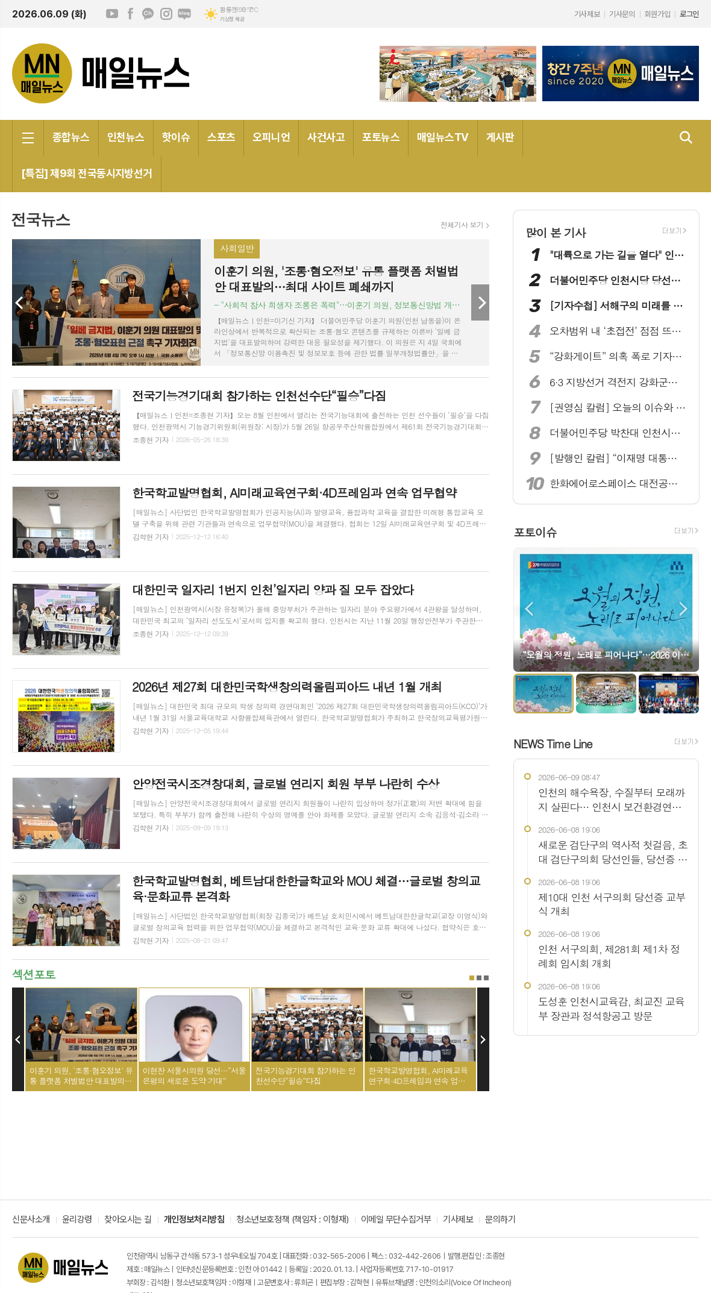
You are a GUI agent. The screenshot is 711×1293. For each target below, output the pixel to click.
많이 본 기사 (555, 232)
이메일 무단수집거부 (396, 1220)
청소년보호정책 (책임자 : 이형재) (292, 1220)
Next (480, 302)
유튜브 (112, 14)
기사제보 (587, 14)
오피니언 (271, 137)
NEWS (552, 743)
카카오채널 (148, 14)
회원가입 (657, 14)
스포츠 (221, 137)
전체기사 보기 (461, 224)
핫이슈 (176, 137)
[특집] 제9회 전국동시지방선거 (86, 173)
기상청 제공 (232, 19)
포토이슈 (534, 532)
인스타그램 (166, 14)
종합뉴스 (71, 137)
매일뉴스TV (443, 137)
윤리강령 (77, 1220)
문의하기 (500, 1220)
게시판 (500, 137)
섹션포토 (33, 974)
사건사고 (326, 137)
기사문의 (621, 14)
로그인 (689, 14)
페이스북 (130, 14)
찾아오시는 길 (128, 1220)
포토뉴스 (380, 137)
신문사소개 (31, 1220)
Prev (21, 302)
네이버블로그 (184, 14)
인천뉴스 (126, 137)
